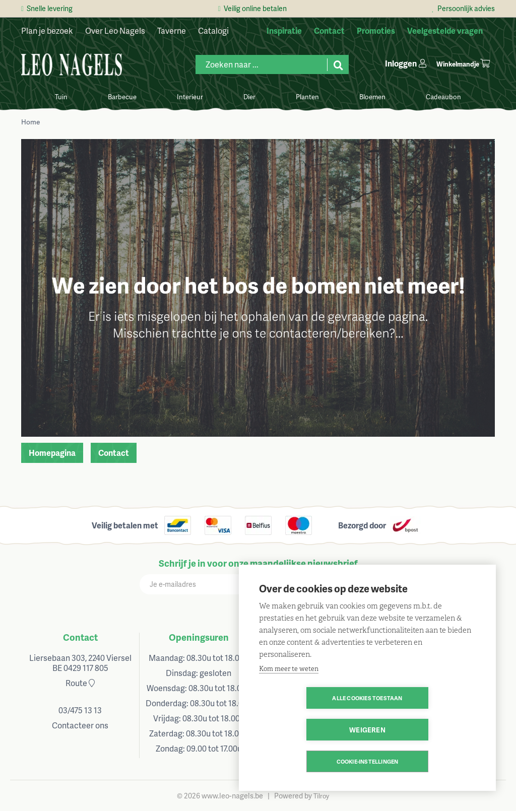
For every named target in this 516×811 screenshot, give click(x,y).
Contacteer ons (80, 725)
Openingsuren (199, 637)
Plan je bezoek (47, 30)
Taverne (171, 30)
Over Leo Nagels (115, 30)
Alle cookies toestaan (309, 729)
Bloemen (372, 96)
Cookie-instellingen (368, 761)
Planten (307, 96)
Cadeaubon (443, 96)
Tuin (61, 96)
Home (30, 121)
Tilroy (321, 795)
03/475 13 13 (80, 710)
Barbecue (122, 96)
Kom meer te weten (288, 700)
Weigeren (425, 729)
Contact (113, 452)
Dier (249, 96)
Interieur (190, 96)
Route (80, 683)
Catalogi (213, 30)
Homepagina (52, 452)
